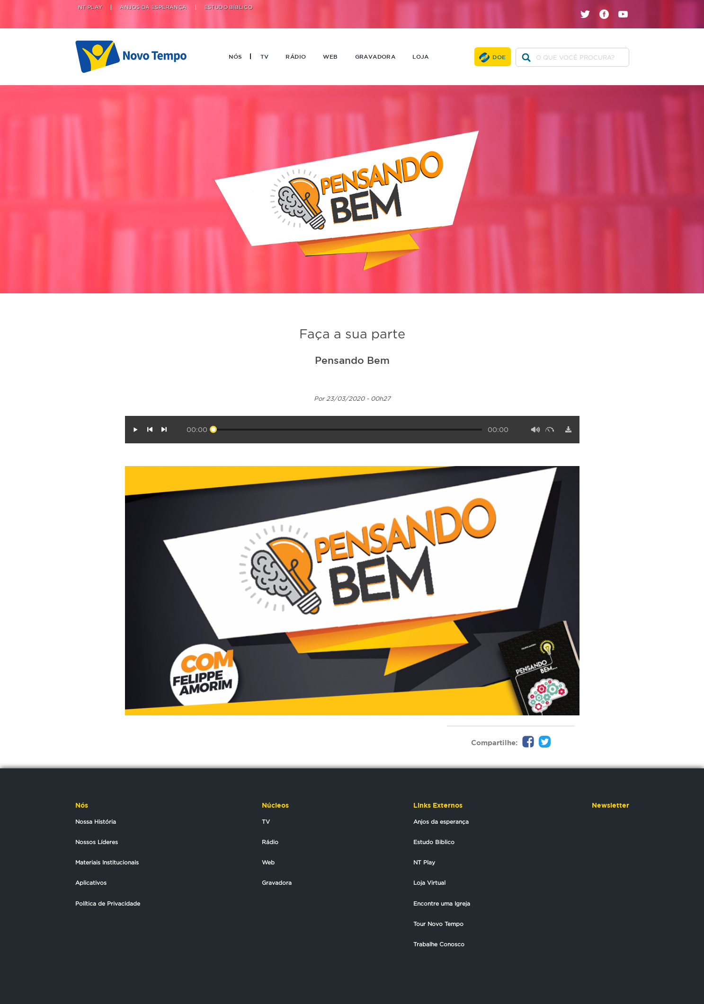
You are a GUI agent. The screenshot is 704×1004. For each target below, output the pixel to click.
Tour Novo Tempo (438, 924)
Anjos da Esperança (153, 7)
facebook (608, 6)
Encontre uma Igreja (441, 903)
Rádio (295, 56)
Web (330, 56)
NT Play (90, 7)
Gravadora (375, 56)
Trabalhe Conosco (438, 944)
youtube (627, 6)
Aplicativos (91, 883)
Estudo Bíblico (229, 7)
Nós (235, 56)
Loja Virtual (429, 883)
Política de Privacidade (107, 903)
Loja (420, 56)
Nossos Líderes (96, 842)
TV (264, 56)
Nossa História (95, 822)
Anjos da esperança (441, 822)
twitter (589, 6)
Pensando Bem (352, 360)
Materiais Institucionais (107, 862)
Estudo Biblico (433, 842)
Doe (499, 56)
